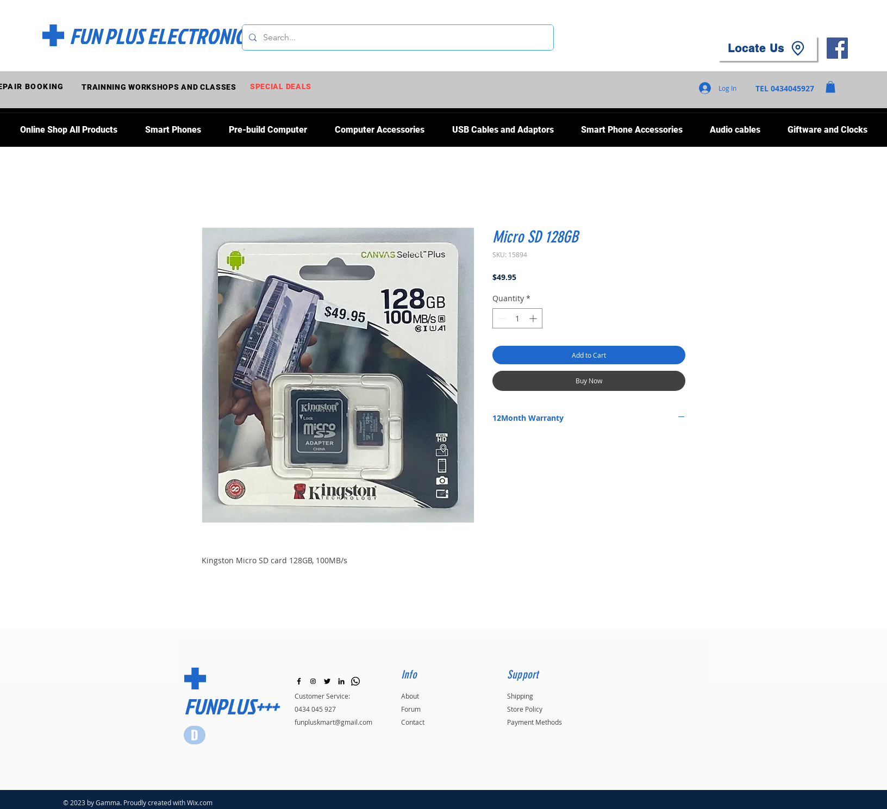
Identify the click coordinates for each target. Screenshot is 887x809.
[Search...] (396, 37)
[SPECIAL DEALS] (281, 86)
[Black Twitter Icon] (327, 681)
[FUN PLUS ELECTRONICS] (161, 36)
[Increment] (534, 318)
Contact (412, 722)
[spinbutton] (517, 318)
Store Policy (524, 709)
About (410, 696)
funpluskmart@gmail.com (333, 722)
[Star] (194, 735)
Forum (411, 709)
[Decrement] (501, 318)
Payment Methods (534, 722)
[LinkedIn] (341, 681)
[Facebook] (837, 48)
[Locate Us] (767, 48)
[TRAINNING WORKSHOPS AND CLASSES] (160, 86)
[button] (830, 87)
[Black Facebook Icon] (299, 681)
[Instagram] (313, 681)
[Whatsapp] (355, 681)
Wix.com (200, 802)
